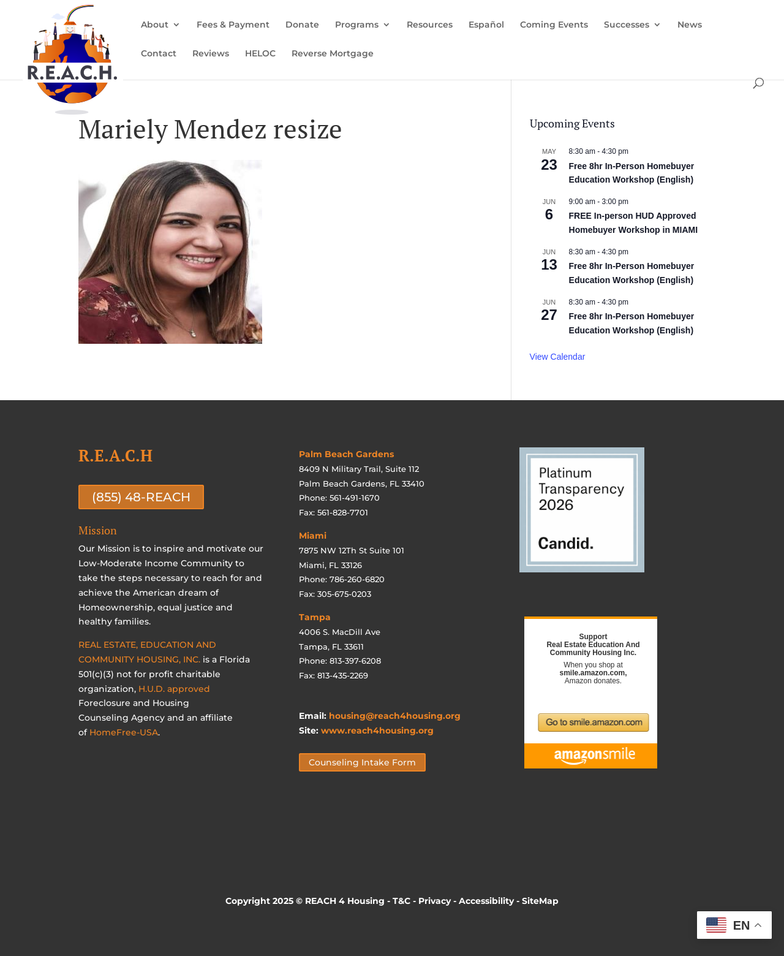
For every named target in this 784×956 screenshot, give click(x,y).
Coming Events (554, 25)
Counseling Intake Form (362, 762)
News (689, 25)
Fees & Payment (233, 25)
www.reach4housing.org (377, 730)
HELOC (260, 54)
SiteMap (540, 900)
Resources (430, 25)
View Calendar (558, 357)
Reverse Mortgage (333, 54)
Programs (357, 25)
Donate (302, 25)
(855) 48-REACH (141, 497)
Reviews (210, 54)
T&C (401, 900)
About (154, 25)
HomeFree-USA (123, 732)
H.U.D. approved (174, 688)
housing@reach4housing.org (395, 715)
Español (486, 25)
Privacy (434, 900)
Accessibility (486, 900)
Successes (626, 25)
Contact (158, 54)
